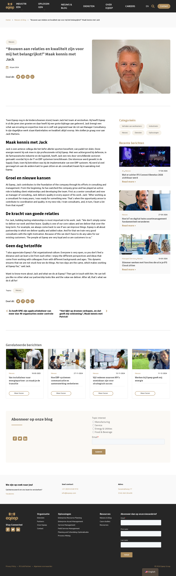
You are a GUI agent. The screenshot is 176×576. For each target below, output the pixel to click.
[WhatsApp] (32, 77)
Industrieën (153, 126)
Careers (136, 6)
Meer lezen (19, 393)
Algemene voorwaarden (43, 566)
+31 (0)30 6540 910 (70, 489)
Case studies (105, 521)
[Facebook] (23, 77)
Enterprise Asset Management (70, 521)
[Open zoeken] (153, 6)
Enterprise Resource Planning (70, 518)
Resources (104, 525)
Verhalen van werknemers (132, 126)
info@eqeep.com (69, 493)
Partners (40, 521)
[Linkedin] (28, 77)
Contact (164, 6)
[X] (18, 77)
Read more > (129, 181)
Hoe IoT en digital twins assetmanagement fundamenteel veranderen (144, 220)
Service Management (66, 525)
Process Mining (64, 536)
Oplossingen (154, 133)
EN (147, 6)
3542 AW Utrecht (125, 493)
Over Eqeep (122, 6)
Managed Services (129, 258)
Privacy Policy (11, 566)
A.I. (123, 171)
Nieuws (11, 42)
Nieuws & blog (92, 6)
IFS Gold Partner (25, 566)
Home (8, 20)
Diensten (108, 6)
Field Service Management (69, 528)
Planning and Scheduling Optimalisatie (73, 532)
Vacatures (10, 494)
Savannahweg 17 (125, 489)
